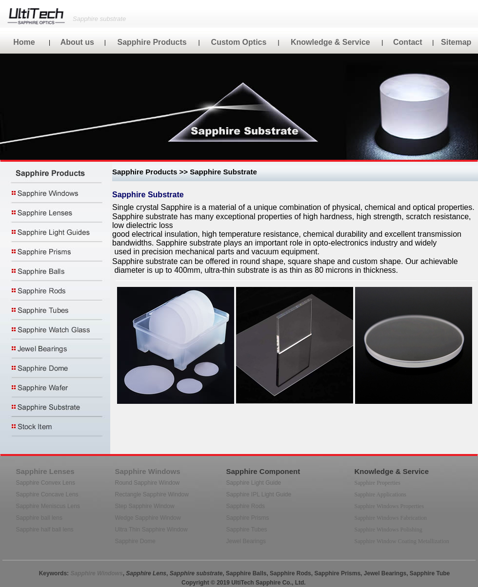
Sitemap (456, 42)
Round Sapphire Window (147, 482)
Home (24, 42)
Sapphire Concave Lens (47, 494)
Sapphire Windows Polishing (388, 529)
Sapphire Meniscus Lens (48, 506)
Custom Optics (239, 42)
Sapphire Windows (147, 471)
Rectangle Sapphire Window (152, 494)
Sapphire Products (151, 42)
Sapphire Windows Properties (389, 506)
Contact (407, 42)
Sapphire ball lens (39, 517)
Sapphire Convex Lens (45, 482)
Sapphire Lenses (45, 471)
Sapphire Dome (135, 541)
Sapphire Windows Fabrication (391, 517)
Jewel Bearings (246, 541)
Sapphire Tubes (246, 529)
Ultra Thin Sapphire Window (151, 529)
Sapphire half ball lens (45, 529)
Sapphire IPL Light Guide (259, 494)
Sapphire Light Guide (253, 482)
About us (77, 42)
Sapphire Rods (245, 506)
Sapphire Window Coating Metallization (402, 541)
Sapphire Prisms (247, 517)
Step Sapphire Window (145, 506)
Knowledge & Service (330, 42)
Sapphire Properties (377, 482)
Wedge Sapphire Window (148, 517)
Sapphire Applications (380, 494)
